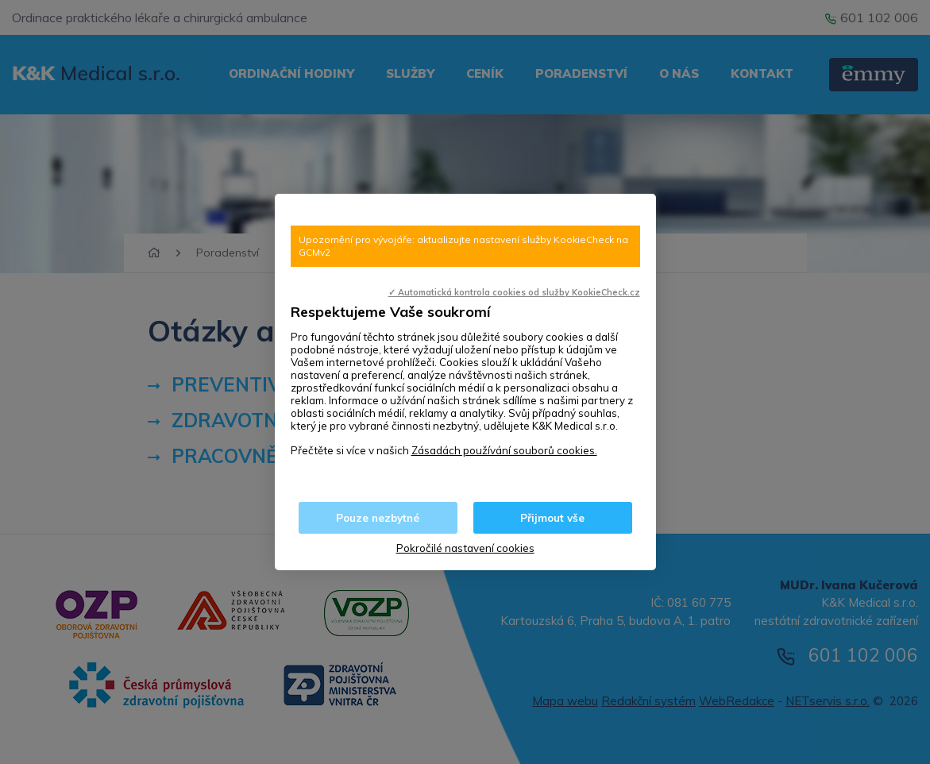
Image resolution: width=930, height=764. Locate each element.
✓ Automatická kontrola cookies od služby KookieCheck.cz (514, 292)
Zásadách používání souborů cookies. (504, 450)
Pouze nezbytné (377, 517)
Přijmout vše (552, 517)
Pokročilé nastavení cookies (465, 548)
